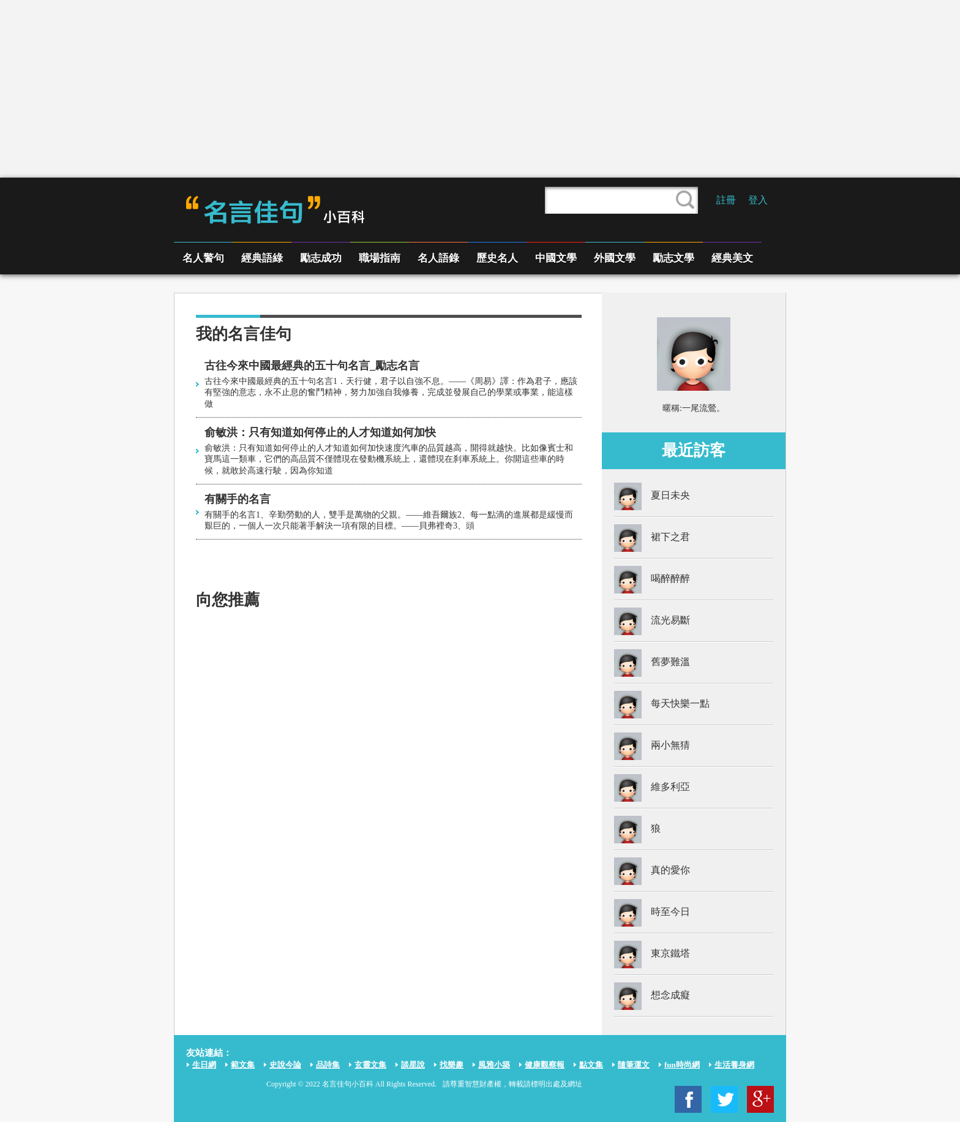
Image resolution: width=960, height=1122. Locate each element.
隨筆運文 (634, 1064)
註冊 (726, 200)
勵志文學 (673, 258)
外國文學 (615, 258)
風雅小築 (494, 1064)
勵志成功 (321, 258)
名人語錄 (438, 258)
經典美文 (732, 258)
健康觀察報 (544, 1064)
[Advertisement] (480, 89)
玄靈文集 (370, 1064)
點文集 (591, 1064)
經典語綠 (262, 258)
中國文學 (556, 258)
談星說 (413, 1064)
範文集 (243, 1064)
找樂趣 (451, 1064)
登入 (758, 200)
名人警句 (203, 258)
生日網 (204, 1064)
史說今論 (285, 1064)
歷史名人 (497, 258)
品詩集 (328, 1064)
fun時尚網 (682, 1064)
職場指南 (379, 258)
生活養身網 (734, 1064)
